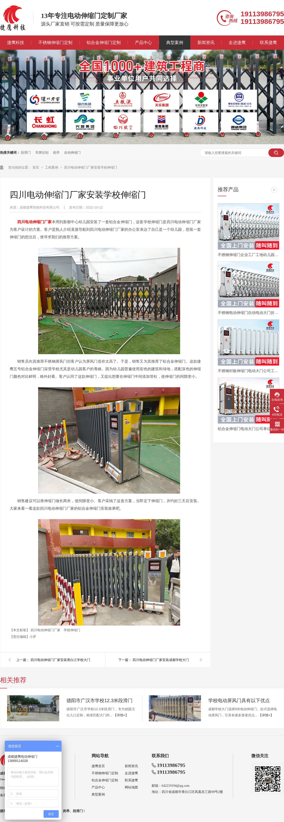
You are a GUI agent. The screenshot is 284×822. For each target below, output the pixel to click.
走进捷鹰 (237, 42)
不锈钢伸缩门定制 (55, 42)
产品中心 (143, 42)
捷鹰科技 (15, 42)
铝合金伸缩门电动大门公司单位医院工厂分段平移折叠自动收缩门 (248, 429)
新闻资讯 (205, 42)
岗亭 (56, 152)
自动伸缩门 (72, 152)
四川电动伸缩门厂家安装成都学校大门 (161, 660)
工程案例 (52, 167)
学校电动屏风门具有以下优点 (239, 700)
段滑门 (26, 152)
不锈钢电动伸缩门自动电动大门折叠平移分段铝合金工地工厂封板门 (248, 313)
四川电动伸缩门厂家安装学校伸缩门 (90, 167)
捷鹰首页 (98, 766)
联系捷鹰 (268, 42)
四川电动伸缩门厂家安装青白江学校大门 (60, 660)
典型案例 (174, 42)
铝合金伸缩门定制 (104, 42)
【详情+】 (121, 715)
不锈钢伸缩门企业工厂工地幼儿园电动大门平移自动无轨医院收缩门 (248, 255)
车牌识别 (42, 152)
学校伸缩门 (72, 630)
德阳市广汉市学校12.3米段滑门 (100, 700)
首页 (36, 167)
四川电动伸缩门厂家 (46, 630)
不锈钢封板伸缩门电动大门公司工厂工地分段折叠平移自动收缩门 (248, 371)
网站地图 (131, 787)
